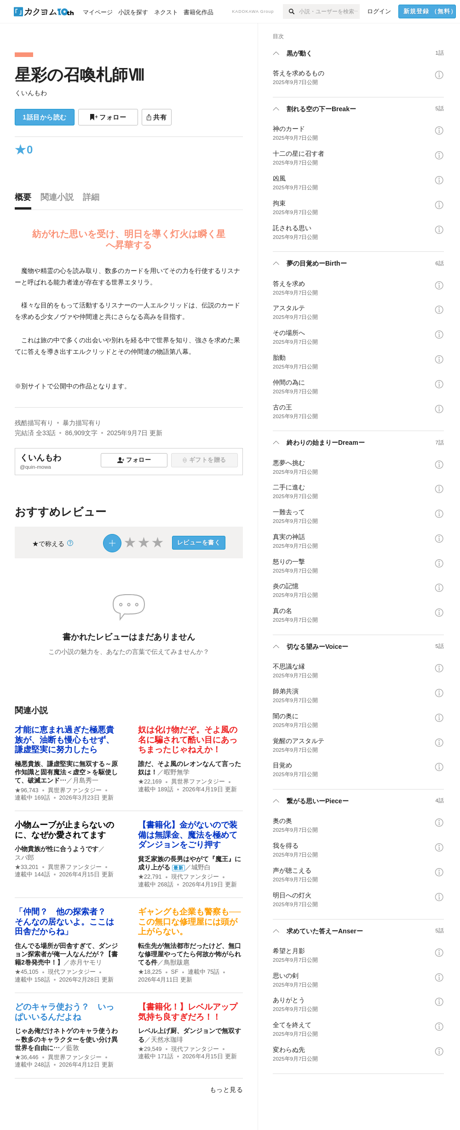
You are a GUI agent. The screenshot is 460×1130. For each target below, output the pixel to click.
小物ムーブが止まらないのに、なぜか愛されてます (64, 830)
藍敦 (72, 1047)
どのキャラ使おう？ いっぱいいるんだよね (64, 1012)
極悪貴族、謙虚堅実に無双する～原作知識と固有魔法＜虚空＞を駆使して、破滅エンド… (66, 772)
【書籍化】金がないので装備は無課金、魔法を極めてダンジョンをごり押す (187, 834)
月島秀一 (85, 780)
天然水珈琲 (167, 1039)
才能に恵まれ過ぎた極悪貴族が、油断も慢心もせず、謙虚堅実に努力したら (64, 739)
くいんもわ (31, 93)
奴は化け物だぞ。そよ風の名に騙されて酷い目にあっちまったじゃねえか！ (187, 739)
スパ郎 (24, 857)
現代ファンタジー (195, 877)
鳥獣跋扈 (177, 962)
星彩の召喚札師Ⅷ (79, 75)
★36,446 (27, 1057)
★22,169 (150, 781)
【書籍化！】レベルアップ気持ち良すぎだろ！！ (187, 1012)
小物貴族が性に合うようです (56, 848)
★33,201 (27, 867)
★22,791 (150, 877)
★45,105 (27, 972)
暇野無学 (177, 772)
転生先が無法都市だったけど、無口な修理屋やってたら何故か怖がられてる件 (189, 954)
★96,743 (27, 790)
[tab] (25, 199)
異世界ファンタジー (75, 790)
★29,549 (150, 1049)
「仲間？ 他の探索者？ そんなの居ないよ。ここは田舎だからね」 (64, 921)
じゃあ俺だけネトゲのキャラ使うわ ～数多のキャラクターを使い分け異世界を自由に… (69, 1039)
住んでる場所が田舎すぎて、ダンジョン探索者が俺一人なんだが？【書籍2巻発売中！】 (66, 954)
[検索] (291, 11)
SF (174, 972)
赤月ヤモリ (86, 962)
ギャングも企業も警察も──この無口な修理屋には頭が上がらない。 (189, 921)
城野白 (201, 867)
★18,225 (150, 972)
